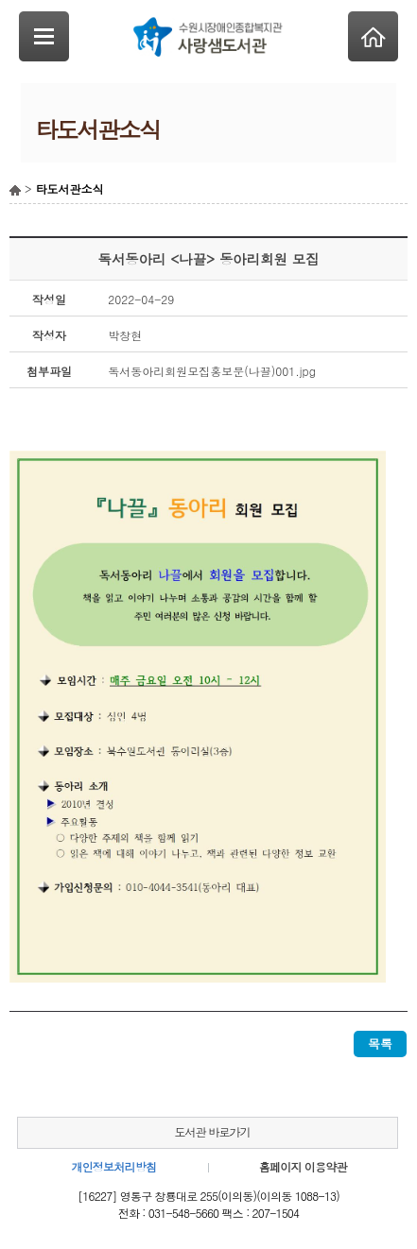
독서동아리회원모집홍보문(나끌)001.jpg (212, 371)
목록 (380, 1043)
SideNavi (44, 36)
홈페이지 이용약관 (303, 1166)
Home (373, 36)
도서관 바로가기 (212, 1131)
